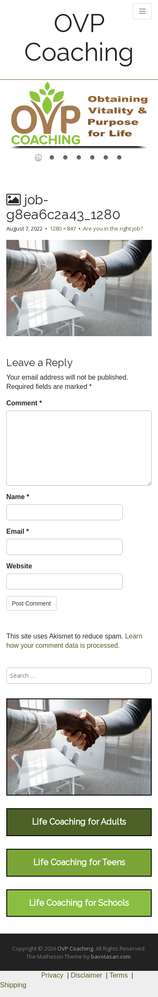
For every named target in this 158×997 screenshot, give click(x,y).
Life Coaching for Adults (79, 822)
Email (17, 531)
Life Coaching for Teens (79, 862)
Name (17, 496)
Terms (119, 975)
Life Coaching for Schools (79, 903)
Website (19, 566)
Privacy (52, 975)
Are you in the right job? (113, 228)
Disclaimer (86, 975)
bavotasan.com (111, 956)
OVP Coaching (79, 37)
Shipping (13, 985)
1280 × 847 (63, 228)
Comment (24, 403)
